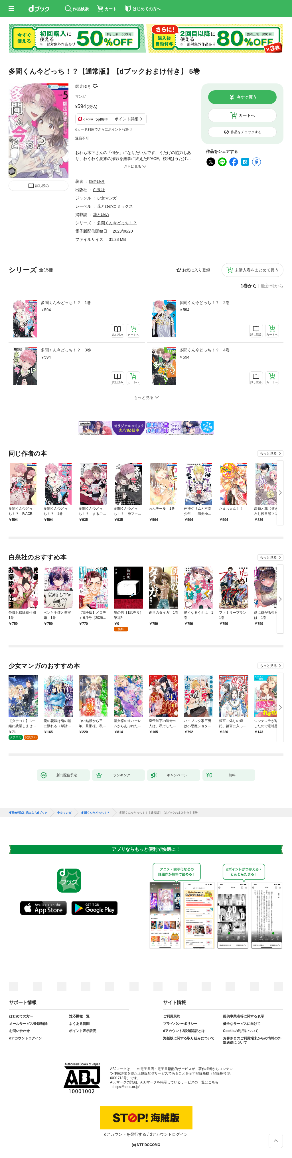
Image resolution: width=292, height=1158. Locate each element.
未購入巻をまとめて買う (257, 270)
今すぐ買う (247, 97)
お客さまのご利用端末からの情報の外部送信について (252, 1040)
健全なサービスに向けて (242, 1024)
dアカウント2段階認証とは (184, 1031)
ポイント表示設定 (82, 1031)
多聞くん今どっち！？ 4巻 (204, 350)
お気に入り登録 (196, 270)
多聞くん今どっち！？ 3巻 (66, 350)
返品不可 (82, 138)
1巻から (249, 286)
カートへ (247, 115)
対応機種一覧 (79, 1016)
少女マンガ (107, 198)
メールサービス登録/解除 (28, 1024)
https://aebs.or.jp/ (126, 1087)
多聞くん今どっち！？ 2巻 (204, 302)
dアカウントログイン (25, 1038)
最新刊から (272, 286)
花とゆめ (101, 214)
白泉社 (99, 189)
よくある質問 (79, 1024)
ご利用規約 (171, 1016)
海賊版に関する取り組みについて (188, 1038)
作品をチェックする (246, 132)
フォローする (95, 86)
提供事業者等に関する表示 (243, 1016)
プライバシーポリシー (180, 1024)
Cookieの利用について (240, 1031)
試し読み (42, 186)
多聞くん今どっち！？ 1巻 (66, 302)
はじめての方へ (21, 1016)
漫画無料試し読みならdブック (28, 812)
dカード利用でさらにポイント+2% (102, 129)
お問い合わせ (19, 1031)
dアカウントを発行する (125, 1134)
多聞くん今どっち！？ (117, 223)
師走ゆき (83, 86)
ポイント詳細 (127, 119)
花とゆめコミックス (115, 206)
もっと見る (268, 453)
